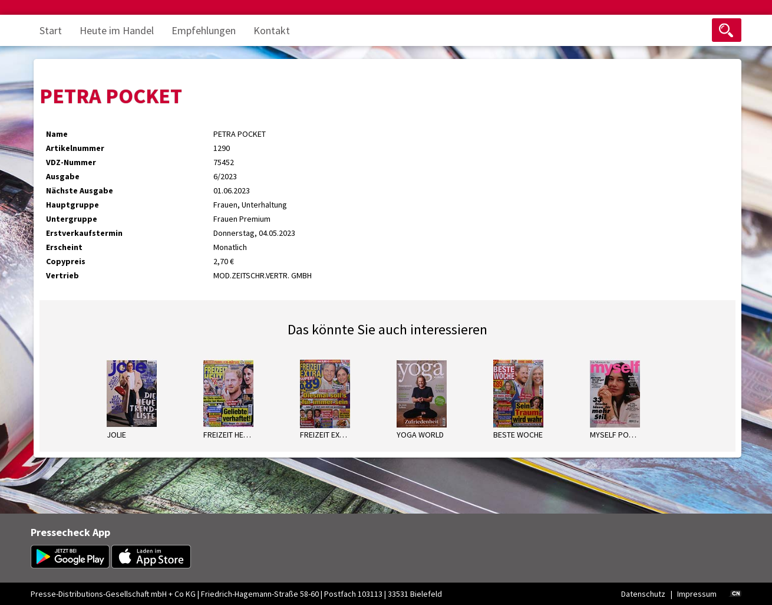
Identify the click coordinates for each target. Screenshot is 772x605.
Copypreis (65, 261)
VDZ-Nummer (71, 162)
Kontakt (271, 30)
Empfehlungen (203, 30)
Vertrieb (62, 275)
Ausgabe (63, 176)
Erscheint (64, 247)
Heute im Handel (117, 30)
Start (50, 30)
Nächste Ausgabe (79, 190)
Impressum (697, 593)
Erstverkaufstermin (84, 233)
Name (57, 134)
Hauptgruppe (72, 204)
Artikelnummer (75, 148)
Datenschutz (643, 593)
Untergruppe (71, 218)
